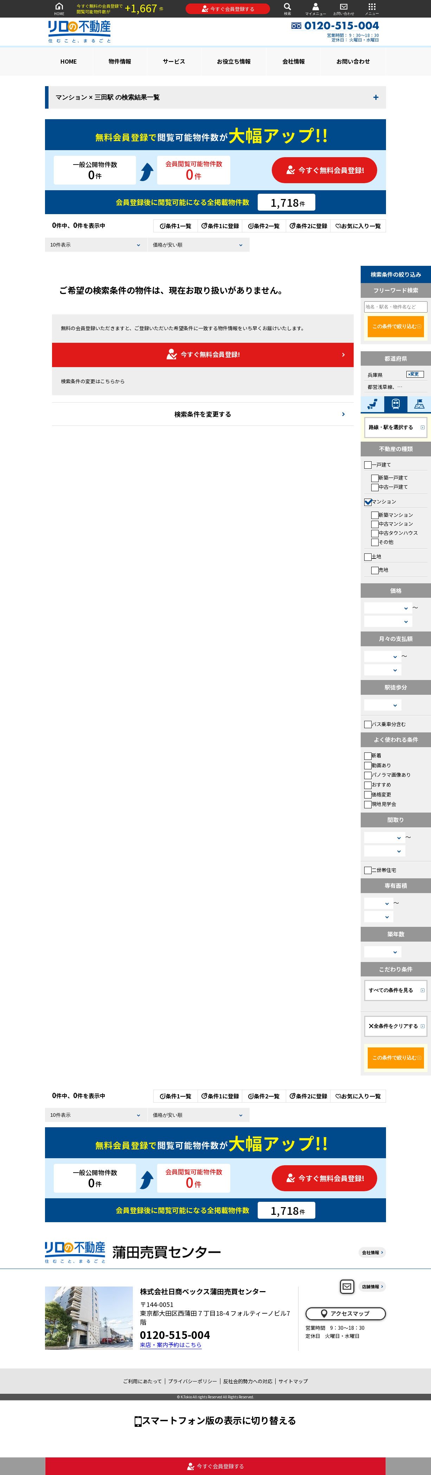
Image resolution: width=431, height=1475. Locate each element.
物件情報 (120, 61)
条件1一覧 (175, 226)
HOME (59, 8)
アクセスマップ (344, 1313)
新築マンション (392, 514)
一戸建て (377, 464)
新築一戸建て (389, 477)
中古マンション (392, 523)
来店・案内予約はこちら (171, 1345)
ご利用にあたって (142, 1381)
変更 (414, 374)
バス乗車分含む (385, 723)
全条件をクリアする (393, 1026)
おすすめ (377, 784)
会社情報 (293, 61)
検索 (288, 8)
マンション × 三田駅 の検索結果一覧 (108, 97)
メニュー (372, 8)
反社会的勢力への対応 (247, 1381)
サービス (174, 61)
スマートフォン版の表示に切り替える (219, 1419)
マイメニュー (316, 9)
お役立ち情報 (234, 61)
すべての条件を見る (391, 990)
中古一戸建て (389, 486)
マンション (380, 501)
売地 (379, 569)
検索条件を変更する (202, 413)
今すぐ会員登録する (228, 8)
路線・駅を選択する (391, 427)
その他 (382, 541)
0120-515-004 (175, 1334)
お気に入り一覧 (358, 226)
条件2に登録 (308, 226)
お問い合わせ (344, 8)
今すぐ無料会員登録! (325, 170)
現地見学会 (380, 803)
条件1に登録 (219, 226)
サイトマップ (293, 1381)
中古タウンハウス (394, 532)
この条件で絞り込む (394, 326)
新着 (372, 755)
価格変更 (377, 794)
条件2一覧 (263, 226)
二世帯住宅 (380, 869)
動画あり (377, 765)
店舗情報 (370, 1286)
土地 (372, 556)
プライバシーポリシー (192, 1381)
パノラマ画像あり (387, 774)
